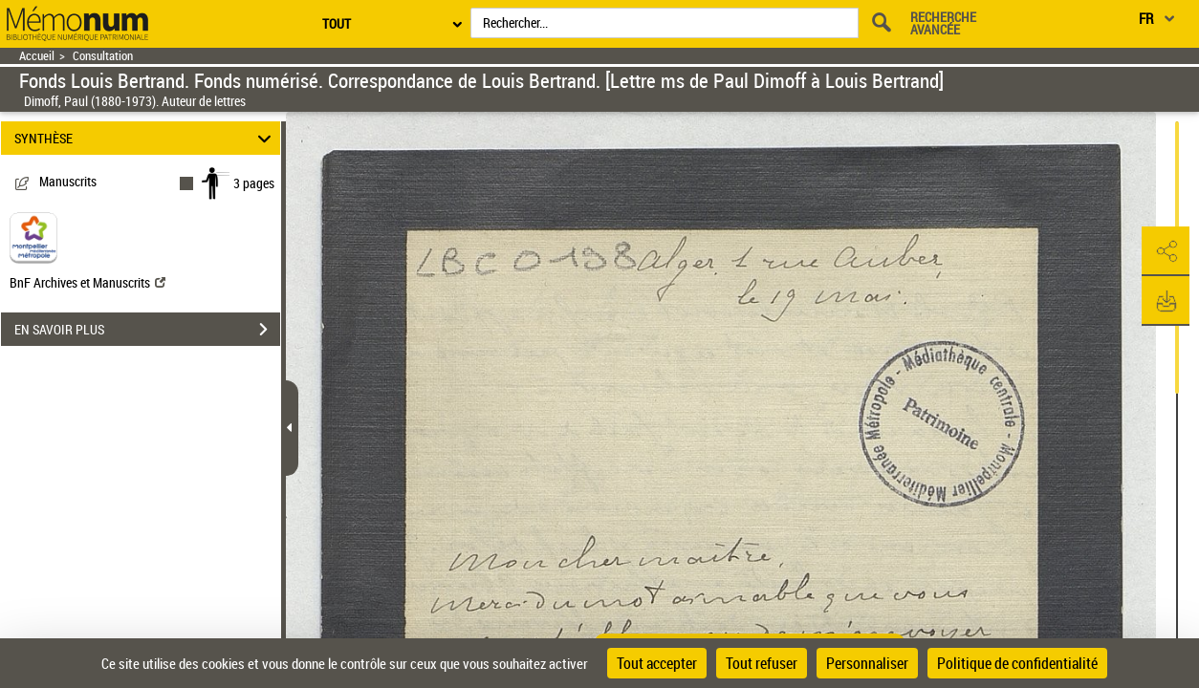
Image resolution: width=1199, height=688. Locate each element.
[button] (1165, 251)
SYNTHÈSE (145, 138)
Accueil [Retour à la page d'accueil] (36, 56)
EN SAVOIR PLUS (147, 329)
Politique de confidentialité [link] (1017, 663)
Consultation (103, 56)
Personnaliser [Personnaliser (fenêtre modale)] (867, 663)
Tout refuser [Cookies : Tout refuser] (761, 663)
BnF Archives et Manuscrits (87, 282)
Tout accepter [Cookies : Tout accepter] (657, 663)
